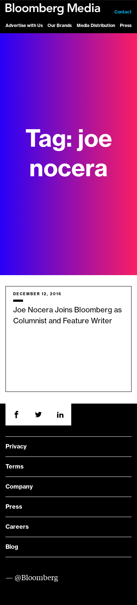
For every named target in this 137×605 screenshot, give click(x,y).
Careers (17, 527)
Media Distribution (96, 25)
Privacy (16, 447)
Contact (123, 12)
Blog (11, 547)
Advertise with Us (24, 25)
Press (126, 25)
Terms (14, 467)
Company (19, 487)
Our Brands (59, 25)
